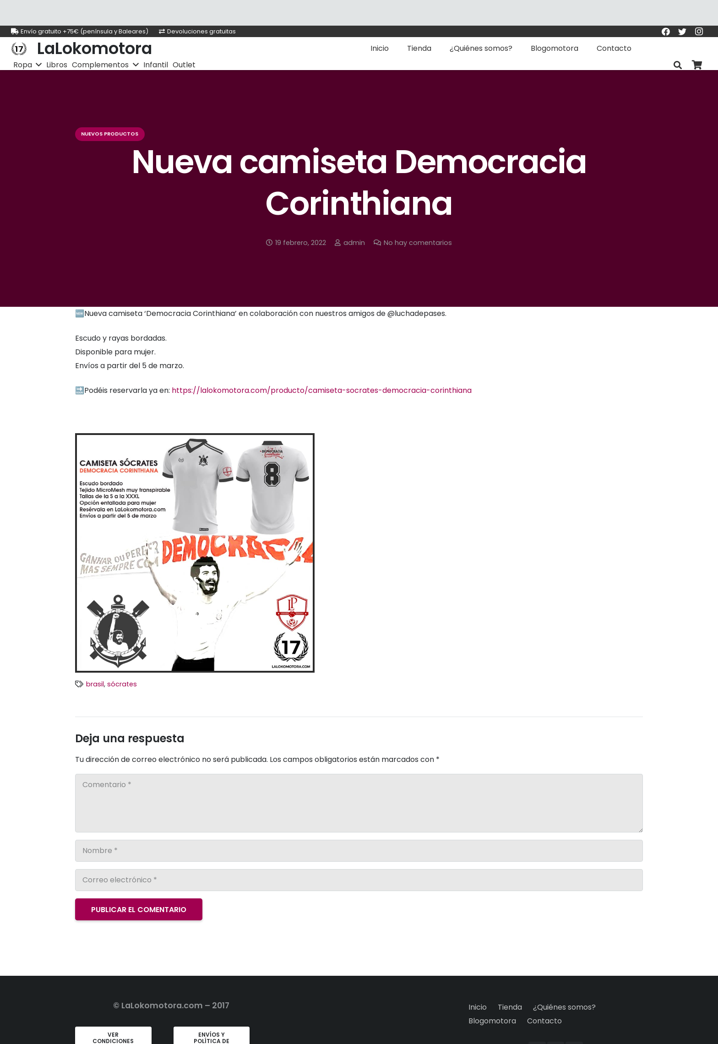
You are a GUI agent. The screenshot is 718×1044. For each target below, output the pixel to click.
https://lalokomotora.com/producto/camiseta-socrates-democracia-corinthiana (322, 390)
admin (354, 242)
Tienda (510, 1007)
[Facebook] (666, 31)
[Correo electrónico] (359, 880)
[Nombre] (359, 851)
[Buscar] (678, 65)
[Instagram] (699, 31)
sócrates (122, 684)
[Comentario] (359, 803)
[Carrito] (697, 65)
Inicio (477, 1007)
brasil (95, 684)
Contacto (544, 1021)
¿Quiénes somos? (564, 1007)
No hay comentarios (418, 242)
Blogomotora (492, 1021)
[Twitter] (682, 31)
